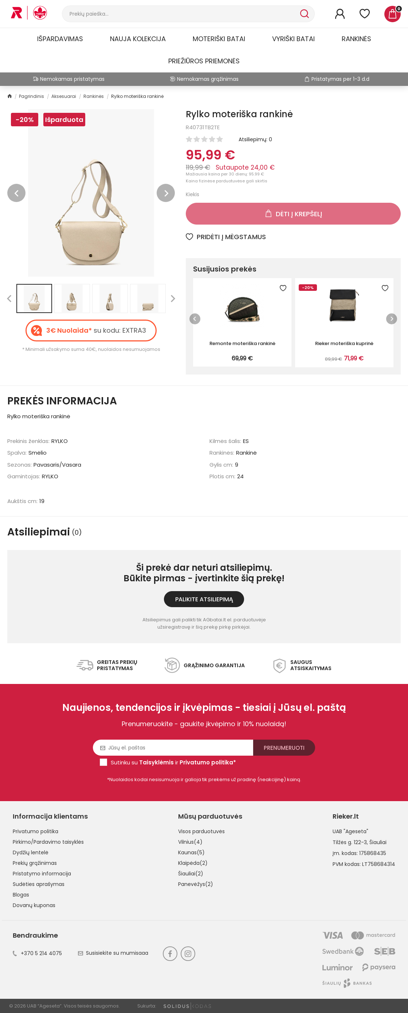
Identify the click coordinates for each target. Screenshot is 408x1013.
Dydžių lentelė (30, 852)
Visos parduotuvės (201, 831)
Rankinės (356, 38)
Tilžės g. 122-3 (350, 842)
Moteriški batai (219, 38)
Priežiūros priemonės (204, 61)
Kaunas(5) (191, 852)
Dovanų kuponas (34, 905)
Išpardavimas (60, 38)
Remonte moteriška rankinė (242, 343)
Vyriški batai (293, 38)
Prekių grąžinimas (35, 863)
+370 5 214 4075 (37, 953)
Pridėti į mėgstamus (226, 236)
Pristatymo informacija (42, 873)
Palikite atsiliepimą (204, 599)
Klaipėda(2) (193, 863)
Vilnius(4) (190, 842)
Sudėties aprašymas (38, 884)
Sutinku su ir (173, 762)
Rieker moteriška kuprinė (344, 343)
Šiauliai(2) (190, 873)
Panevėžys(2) (195, 884)
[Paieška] (180, 13)
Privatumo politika (35, 831)
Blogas (21, 894)
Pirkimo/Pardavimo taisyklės (48, 842)
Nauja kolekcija (138, 38)
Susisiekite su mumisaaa (113, 953)
